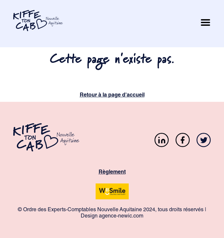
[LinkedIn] (162, 141)
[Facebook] (182, 141)
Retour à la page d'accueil (112, 95)
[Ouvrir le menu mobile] (205, 23)
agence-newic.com (121, 216)
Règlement (112, 172)
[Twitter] (204, 141)
